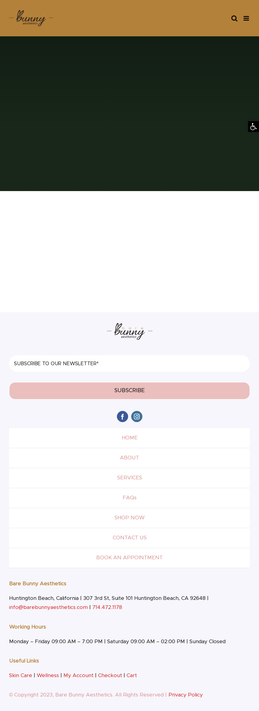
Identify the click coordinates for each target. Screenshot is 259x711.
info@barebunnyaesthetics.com (48, 607)
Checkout (110, 675)
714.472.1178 (107, 607)
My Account (78, 675)
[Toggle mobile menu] (247, 18)
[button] (253, 126)
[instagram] (136, 416)
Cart (132, 675)
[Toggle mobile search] (234, 18)
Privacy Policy (186, 694)
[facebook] (122, 416)
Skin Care (20, 675)
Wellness (48, 675)
